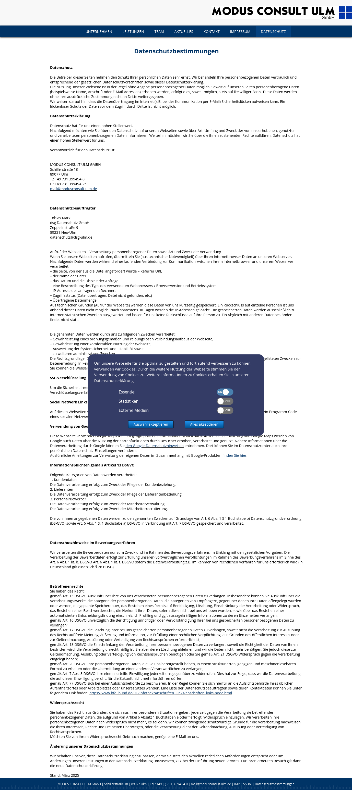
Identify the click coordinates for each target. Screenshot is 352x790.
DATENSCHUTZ (273, 31)
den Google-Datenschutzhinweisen (154, 445)
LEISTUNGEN (133, 31)
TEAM (159, 31)
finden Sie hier (234, 455)
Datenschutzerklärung (114, 380)
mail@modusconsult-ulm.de (73, 188)
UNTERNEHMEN (99, 31)
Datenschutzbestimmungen (275, 784)
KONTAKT (212, 31)
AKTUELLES (183, 31)
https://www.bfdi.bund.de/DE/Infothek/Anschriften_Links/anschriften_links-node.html (160, 692)
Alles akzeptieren (204, 424)
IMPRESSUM (240, 31)
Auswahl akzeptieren (151, 424)
